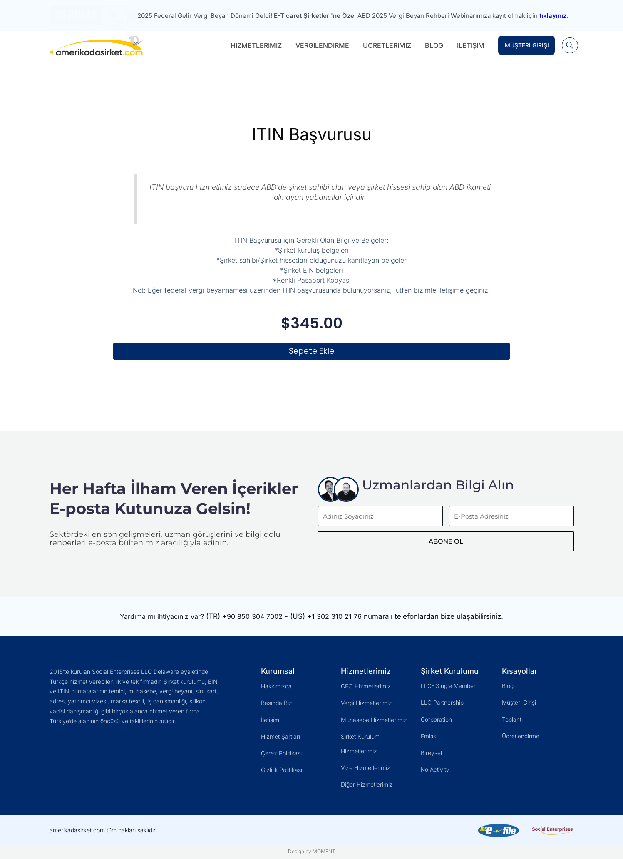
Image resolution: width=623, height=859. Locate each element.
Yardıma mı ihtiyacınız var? (160, 624)
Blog (432, 45)
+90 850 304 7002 (255, 624)
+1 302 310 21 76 (340, 624)
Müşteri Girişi (525, 45)
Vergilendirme (320, 45)
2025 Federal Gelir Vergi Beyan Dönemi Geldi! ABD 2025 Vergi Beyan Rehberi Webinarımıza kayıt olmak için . (352, 16)
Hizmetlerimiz (254, 45)
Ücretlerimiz (385, 45)
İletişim (468, 45)
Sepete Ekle (311, 352)
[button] (569, 45)
